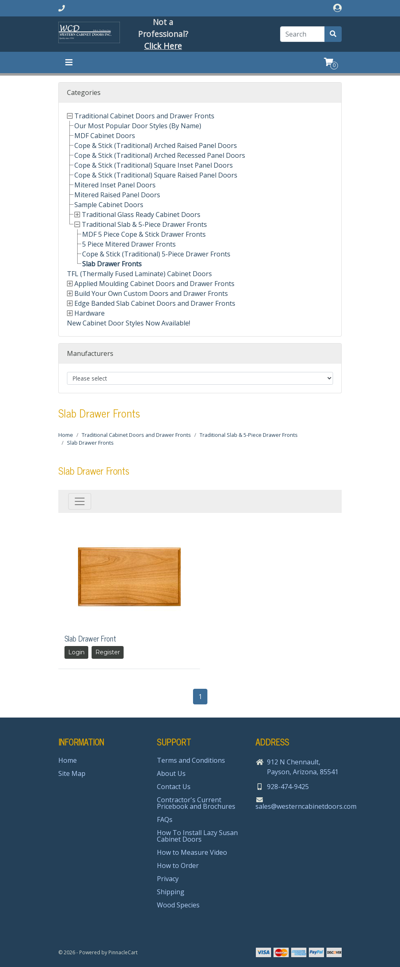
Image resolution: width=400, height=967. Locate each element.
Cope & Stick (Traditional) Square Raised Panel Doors (155, 175)
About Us (171, 773)
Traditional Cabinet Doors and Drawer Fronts (144, 115)
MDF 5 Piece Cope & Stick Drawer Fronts (144, 234)
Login (76, 652)
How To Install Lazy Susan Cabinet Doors (197, 836)
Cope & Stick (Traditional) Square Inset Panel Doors (153, 165)
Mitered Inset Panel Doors (115, 184)
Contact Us (174, 786)
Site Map (71, 773)
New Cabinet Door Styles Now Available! (128, 323)
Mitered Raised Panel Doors (117, 194)
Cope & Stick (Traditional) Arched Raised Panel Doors (155, 145)
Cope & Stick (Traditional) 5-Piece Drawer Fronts (156, 253)
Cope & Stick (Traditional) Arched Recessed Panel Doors (159, 155)
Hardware (89, 313)
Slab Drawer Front (90, 638)
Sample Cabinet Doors (108, 204)
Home (65, 434)
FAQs (164, 819)
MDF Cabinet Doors (104, 135)
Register (107, 652)
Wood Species (178, 904)
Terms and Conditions (191, 760)
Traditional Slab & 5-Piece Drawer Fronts (144, 224)
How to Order (178, 865)
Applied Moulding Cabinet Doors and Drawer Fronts (154, 283)
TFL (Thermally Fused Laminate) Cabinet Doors (139, 273)
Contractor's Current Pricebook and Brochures (196, 803)
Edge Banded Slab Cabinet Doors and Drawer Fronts (154, 303)
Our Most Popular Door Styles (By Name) (137, 125)
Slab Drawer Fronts (112, 263)
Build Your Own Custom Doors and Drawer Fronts (151, 293)
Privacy (168, 878)
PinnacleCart (123, 952)
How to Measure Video (192, 852)
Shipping (170, 891)
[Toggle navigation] (69, 62)
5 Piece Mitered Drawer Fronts (129, 244)
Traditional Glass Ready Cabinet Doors (141, 214)
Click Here (163, 45)
